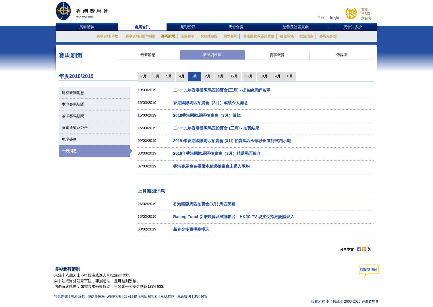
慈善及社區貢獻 (296, 27)
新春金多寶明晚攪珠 (191, 229)
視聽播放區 (209, 36)
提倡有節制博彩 (146, 296)
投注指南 (306, 36)
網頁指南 (114, 296)
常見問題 (61, 296)
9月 (277, 76)
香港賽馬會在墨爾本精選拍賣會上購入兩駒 (211, 166)
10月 (264, 76)
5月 (169, 76)
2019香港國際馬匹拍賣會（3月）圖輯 (207, 115)
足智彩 (366, 14)
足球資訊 (188, 27)
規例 (128, 296)
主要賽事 (187, 36)
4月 (182, 76)
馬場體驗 (86, 27)
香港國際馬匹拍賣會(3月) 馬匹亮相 (204, 204)
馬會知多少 (352, 27)
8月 (290, 76)
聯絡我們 (78, 296)
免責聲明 (184, 296)
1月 (220, 76)
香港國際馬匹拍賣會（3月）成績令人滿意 (210, 102)
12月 (234, 76)
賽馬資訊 (142, 27)
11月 (249, 76)
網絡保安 (201, 296)
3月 (194, 76)
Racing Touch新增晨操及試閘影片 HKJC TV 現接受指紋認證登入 (233, 216)
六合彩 (366, 18)
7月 (143, 76)
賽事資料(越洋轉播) (140, 36)
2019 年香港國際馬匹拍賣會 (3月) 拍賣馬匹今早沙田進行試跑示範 (232, 140)
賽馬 (364, 10)
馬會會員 (236, 27)
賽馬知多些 (328, 36)
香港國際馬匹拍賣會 (258, 36)
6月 (156, 76)
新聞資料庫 (212, 55)
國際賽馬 (230, 36)
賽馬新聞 (168, 36)
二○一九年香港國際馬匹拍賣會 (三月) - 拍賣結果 (216, 128)
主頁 (320, 18)
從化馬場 (287, 36)
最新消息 (147, 55)
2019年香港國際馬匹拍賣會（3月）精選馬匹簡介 (217, 153)
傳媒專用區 (96, 296)
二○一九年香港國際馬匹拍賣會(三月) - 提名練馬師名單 (221, 90)
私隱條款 (168, 296)
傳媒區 (341, 55)
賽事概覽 (277, 55)
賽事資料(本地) (107, 36)
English (335, 18)
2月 (207, 76)
